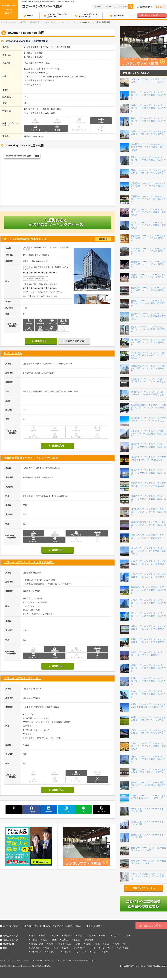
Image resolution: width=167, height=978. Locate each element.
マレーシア (36, 952)
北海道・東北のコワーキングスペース (59, 22)
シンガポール (80, 948)
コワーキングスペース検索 (141, 966)
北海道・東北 (37, 944)
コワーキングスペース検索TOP (13, 22)
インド (95, 952)
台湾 (106, 952)
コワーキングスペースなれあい (22, 678)
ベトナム (51, 952)
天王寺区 (89, 939)
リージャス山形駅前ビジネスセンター (57, 239)
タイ (93, 948)
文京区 (116, 935)
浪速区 (77, 939)
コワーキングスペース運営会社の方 (86, 15)
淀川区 (65, 939)
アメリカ (35, 948)
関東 (51, 944)
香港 (66, 948)
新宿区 (81, 935)
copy (101, 809)
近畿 (88, 944)
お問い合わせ (118, 15)
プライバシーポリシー (32, 960)
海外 (5, 948)
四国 (107, 944)
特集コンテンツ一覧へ (144, 888)
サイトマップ (5, 960)
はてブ (66, 809)
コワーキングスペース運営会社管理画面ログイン (74, 960)
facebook (31, 809)
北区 (45, 939)
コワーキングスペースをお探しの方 (55, 15)
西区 (54, 939)
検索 (130, 6)
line (83, 809)
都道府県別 (35, 22)
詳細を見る (41, 341)
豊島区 (104, 935)
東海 (78, 944)
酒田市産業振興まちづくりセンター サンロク (31, 457)
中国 (97, 944)
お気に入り (152, 925)
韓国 (47, 948)
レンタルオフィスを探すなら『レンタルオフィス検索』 (25, 966)
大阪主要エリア (10, 939)
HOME (19, 15)
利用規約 (17, 960)
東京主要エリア (10, 935)
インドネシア (107, 948)
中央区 (55, 935)
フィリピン (124, 948)
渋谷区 (44, 935)
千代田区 (68, 935)
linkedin (48, 809)
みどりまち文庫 (13, 353)
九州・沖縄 (120, 944)
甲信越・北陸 (64, 944)
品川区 (92, 935)
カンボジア (65, 952)
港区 (33, 935)
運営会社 (48, 960)
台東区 (127, 935)
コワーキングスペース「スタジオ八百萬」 (29, 562)
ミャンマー (81, 952)
